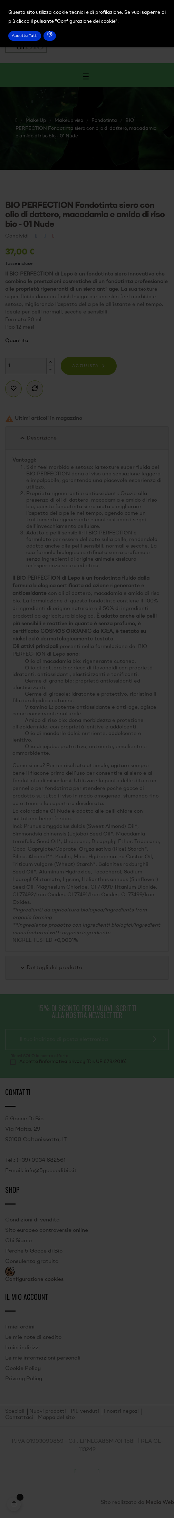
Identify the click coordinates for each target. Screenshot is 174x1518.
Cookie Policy (23, 1368)
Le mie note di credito (33, 1337)
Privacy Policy (23, 1379)
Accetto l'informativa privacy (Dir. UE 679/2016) (73, 1061)
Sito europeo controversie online (46, 1230)
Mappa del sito (56, 1417)
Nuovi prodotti (47, 1411)
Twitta (45, 236)
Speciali (15, 1411)
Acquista (85, 366)
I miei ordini (20, 1327)
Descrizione (37, 438)
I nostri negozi (121, 1411)
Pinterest (53, 236)
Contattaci (19, 1417)
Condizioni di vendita (32, 1220)
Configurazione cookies (34, 1279)
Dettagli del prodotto (50, 968)
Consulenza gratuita (32, 1261)
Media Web (160, 1502)
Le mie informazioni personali (42, 1358)
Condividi (36, 236)
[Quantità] (26, 366)
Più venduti (85, 1411)
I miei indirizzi (22, 1348)
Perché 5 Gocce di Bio (33, 1251)
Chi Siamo (18, 1241)
